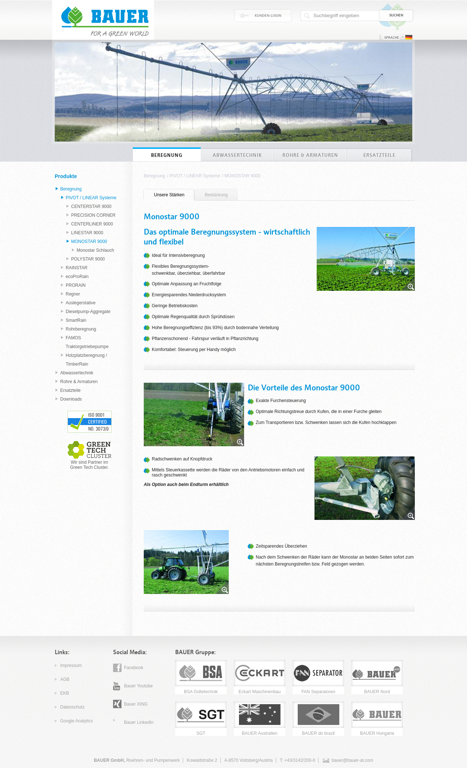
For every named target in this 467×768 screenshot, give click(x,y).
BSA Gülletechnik (201, 691)
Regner (73, 294)
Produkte (66, 176)
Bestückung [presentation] (216, 194)
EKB (64, 693)
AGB (64, 679)
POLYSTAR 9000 (88, 259)
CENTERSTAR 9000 (91, 206)
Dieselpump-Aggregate (88, 311)
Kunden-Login (268, 15)
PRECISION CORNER (93, 215)
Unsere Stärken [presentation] (169, 194)
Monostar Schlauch (95, 250)
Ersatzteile (70, 390)
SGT (200, 733)
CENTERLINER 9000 (92, 224)
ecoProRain (77, 276)
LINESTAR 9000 (87, 232)
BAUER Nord (377, 691)
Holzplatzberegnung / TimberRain (86, 360)
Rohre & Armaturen (79, 381)
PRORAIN (76, 285)
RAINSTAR (77, 267)
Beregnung (154, 175)
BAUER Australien (259, 733)
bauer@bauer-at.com (352, 760)
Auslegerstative (81, 302)
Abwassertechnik (76, 372)
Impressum (71, 665)
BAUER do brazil (318, 733)
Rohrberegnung (81, 329)
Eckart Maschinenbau (260, 691)
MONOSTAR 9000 (242, 175)
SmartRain (76, 320)
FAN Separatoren (318, 691)
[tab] (169, 195)
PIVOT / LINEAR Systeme (194, 175)
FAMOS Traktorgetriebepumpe (87, 342)
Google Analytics (76, 720)
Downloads (71, 399)
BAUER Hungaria (377, 733)
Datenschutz (72, 707)
